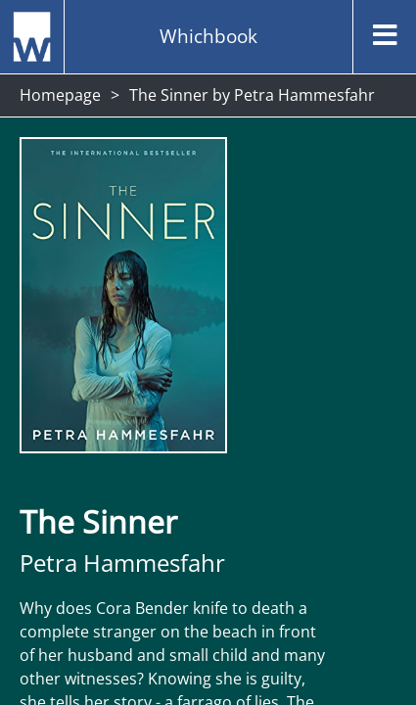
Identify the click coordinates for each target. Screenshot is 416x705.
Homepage (60, 95)
